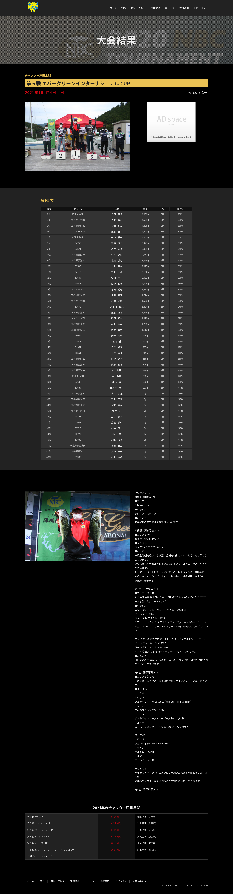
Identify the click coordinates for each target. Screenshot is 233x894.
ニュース (169, 7)
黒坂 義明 (116, 422)
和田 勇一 (116, 277)
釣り (123, 7)
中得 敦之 (116, 329)
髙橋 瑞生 (116, 243)
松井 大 (116, 410)
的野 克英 (116, 364)
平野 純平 (116, 237)
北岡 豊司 (116, 295)
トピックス (200, 7)
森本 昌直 (116, 266)
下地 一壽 (116, 272)
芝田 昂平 (116, 451)
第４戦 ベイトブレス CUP (40, 829)
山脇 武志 (116, 428)
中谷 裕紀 (116, 254)
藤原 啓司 (116, 231)
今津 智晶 (116, 225)
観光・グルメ (138, 7)
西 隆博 (116, 370)
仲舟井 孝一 (117, 387)
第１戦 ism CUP (35, 816)
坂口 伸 (116, 341)
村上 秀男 (116, 324)
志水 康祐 (116, 439)
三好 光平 (116, 416)
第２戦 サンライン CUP (39, 823)
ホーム (113, 7)
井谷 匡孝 (116, 353)
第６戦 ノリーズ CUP (37, 843)
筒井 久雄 (116, 393)
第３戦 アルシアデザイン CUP (42, 836)
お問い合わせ (139, 881)
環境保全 (155, 7)
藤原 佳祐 (116, 312)
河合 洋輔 (116, 335)
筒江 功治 (116, 347)
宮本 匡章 (116, 399)
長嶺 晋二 (116, 445)
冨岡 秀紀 (116, 289)
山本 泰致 (116, 457)
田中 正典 (116, 283)
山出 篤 (116, 382)
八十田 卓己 (117, 306)
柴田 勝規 (116, 214)
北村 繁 (116, 434)
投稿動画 (184, 7)
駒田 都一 (116, 318)
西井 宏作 (116, 248)
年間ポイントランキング (39, 856)
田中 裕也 (116, 358)
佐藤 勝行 (116, 260)
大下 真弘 (116, 405)
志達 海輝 (116, 301)
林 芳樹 (116, 376)
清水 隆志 (116, 220)
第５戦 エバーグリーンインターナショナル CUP (51, 849)
